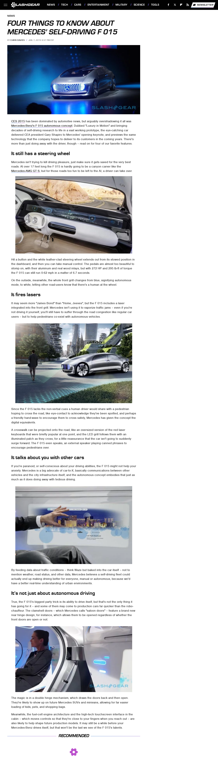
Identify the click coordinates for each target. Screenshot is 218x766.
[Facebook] (168, 4)
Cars (77, 4)
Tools (155, 4)
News (51, 4)
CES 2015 (18, 121)
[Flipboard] (181, 4)
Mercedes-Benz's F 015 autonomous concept (41, 126)
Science (139, 4)
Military (121, 4)
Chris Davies (17, 40)
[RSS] (187, 4)
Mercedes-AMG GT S (25, 171)
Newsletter (203, 4)
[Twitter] (174, 4)
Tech (64, 4)
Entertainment (98, 4)
